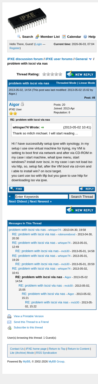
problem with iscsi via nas (27, 230)
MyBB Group (56, 361)
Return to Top (57, 348)
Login (38, 44)
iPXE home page (36, 348)
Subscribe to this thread (28, 327)
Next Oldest (18, 201)
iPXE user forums (58, 59)
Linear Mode (87, 82)
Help (89, 37)
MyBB (26, 361)
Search (25, 37)
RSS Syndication (46, 352)
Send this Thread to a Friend (31, 321)
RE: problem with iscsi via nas (33, 234)
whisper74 (54, 229)
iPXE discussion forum (25, 59)
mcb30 (65, 251)
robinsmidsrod (66, 234)
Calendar (71, 37)
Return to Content (78, 348)
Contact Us (17, 348)
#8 (93, 97)
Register (15, 48)
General (81, 59)
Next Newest (39, 201)
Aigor (12, 93)
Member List (47, 37)
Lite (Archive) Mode (22, 352)
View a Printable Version (29, 316)
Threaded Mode (66, 82)
